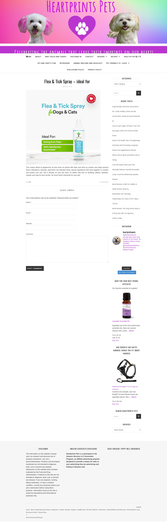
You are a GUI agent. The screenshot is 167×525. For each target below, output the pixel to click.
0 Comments (104, 182)
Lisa (29, 182)
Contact (89, 56)
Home (28, 56)
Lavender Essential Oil (120, 322)
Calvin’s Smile (117, 218)
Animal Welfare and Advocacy (88, 63)
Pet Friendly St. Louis (116, 63)
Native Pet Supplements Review (124, 150)
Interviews (65, 63)
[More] (131, 331)
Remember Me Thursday (121, 194)
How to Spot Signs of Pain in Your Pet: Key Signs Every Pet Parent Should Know (126, 130)
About (38, 56)
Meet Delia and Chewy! (55, 56)
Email (28, 213)
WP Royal (39, 518)
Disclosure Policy (75, 70)
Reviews (101, 56)
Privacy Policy (95, 70)
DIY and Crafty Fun (47, 63)
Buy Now (115, 341)
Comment (29, 234)
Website (29, 223)
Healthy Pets (130, 56)
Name (28, 202)
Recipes (114, 56)
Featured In (75, 56)
